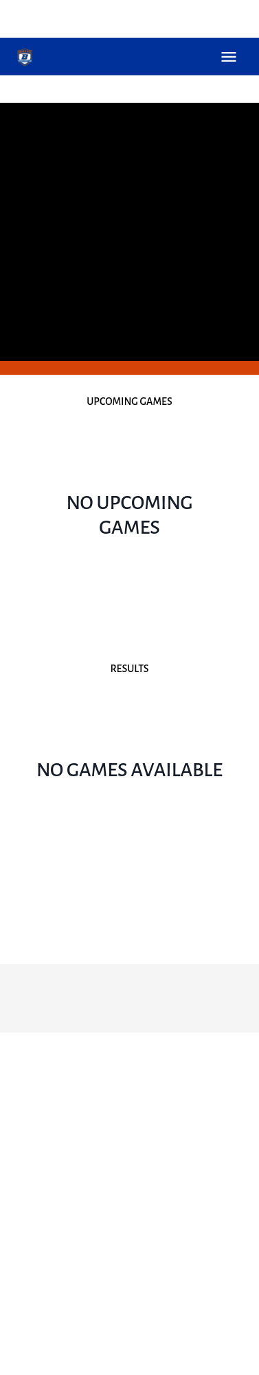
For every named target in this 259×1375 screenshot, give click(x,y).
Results (129, 668)
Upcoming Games (129, 401)
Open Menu (228, 56)
